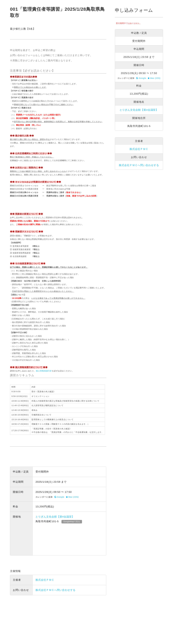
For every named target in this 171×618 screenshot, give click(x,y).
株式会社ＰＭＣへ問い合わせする (55, 590)
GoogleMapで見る (72, 521)
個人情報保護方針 (44, 371)
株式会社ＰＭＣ (45, 579)
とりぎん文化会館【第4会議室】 (55, 516)
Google (59, 497)
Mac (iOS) (72, 497)
